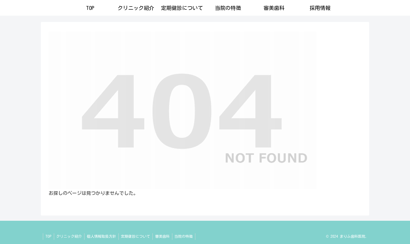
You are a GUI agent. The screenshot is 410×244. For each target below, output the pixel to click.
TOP (49, 236)
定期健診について (137, 236)
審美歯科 (165, 236)
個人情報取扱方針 (103, 236)
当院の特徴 (187, 236)
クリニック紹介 (70, 236)
